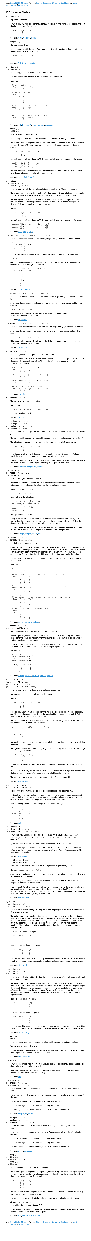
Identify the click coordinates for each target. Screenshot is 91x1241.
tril (19, 1042)
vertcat (27, 292)
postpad (30, 471)
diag (27, 974)
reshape (21, 539)
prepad (34, 539)
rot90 (28, 38)
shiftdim (36, 627)
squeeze (40, 471)
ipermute (21, 397)
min (23, 906)
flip (24, 38)
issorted (28, 788)
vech (20, 1067)
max (27, 906)
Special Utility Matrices (19, 3)
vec (24, 471)
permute (41, 126)
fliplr (19, 64)
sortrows (21, 788)
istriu (23, 1042)
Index (27, 5)
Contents (21, 5)
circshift (43, 682)
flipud (20, 38)
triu (19, 974)
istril (23, 974)
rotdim (33, 38)
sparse (37, 1229)
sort (19, 830)
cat (19, 322)
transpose (49, 126)
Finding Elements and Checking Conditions (52, 3)
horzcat (21, 292)
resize (20, 471)
